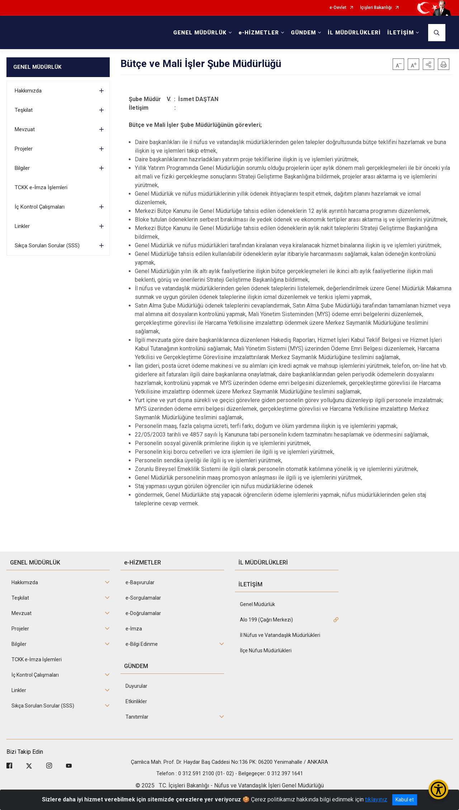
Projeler (24, 149)
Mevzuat (25, 129)
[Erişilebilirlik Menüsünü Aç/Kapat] (438, 789)
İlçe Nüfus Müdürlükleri (266, 650)
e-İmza (134, 629)
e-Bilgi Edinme (142, 644)
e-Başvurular (140, 582)
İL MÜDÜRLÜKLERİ (354, 32)
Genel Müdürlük (257, 604)
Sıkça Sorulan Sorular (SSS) (47, 245)
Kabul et (405, 799)
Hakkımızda (28, 90)
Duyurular (136, 686)
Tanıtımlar (137, 717)
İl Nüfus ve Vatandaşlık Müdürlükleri (280, 635)
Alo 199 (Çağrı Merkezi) (266, 620)
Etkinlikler (136, 701)
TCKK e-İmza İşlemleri (41, 187)
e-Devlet (338, 7)
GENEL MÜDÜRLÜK (37, 67)
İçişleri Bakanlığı (376, 7)
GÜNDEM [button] (303, 32)
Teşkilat (24, 110)
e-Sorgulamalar (143, 598)
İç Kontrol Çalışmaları (40, 207)
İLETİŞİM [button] (400, 32)
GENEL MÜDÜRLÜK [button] (200, 32)
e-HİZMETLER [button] (258, 32)
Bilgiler (22, 168)
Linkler (22, 226)
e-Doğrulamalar (143, 613)
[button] (428, 64)
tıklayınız (376, 799)
